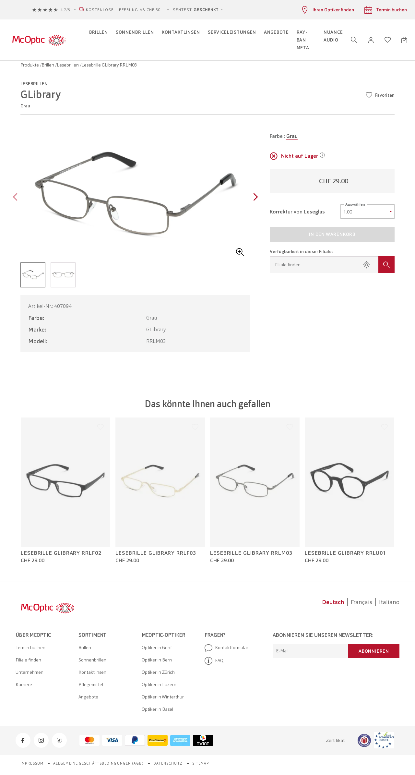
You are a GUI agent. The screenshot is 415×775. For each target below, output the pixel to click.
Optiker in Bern (157, 660)
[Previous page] (16, 197)
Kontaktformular (226, 648)
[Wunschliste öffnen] (387, 40)
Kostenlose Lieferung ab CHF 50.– (125, 9)
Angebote (88, 697)
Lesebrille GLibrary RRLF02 (61, 553)
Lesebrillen (68, 65)
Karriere (24, 684)
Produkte (30, 65)
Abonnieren (374, 651)
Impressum (31, 763)
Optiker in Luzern (159, 684)
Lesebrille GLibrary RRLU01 (345, 553)
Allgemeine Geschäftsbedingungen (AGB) (98, 763)
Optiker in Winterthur (163, 697)
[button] (370, 40)
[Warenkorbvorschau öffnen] (404, 39)
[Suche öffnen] (354, 39)
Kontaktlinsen (92, 672)
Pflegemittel (90, 684)
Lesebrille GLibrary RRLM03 (251, 553)
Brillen (48, 65)
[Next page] (254, 197)
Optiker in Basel (157, 709)
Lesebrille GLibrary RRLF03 (155, 553)
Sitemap (200, 763)
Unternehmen (29, 672)
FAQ (214, 661)
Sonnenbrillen (92, 660)
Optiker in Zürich (158, 672)
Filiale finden (28, 660)
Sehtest (196, 9)
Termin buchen (30, 647)
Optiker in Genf (157, 647)
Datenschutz (168, 763)
